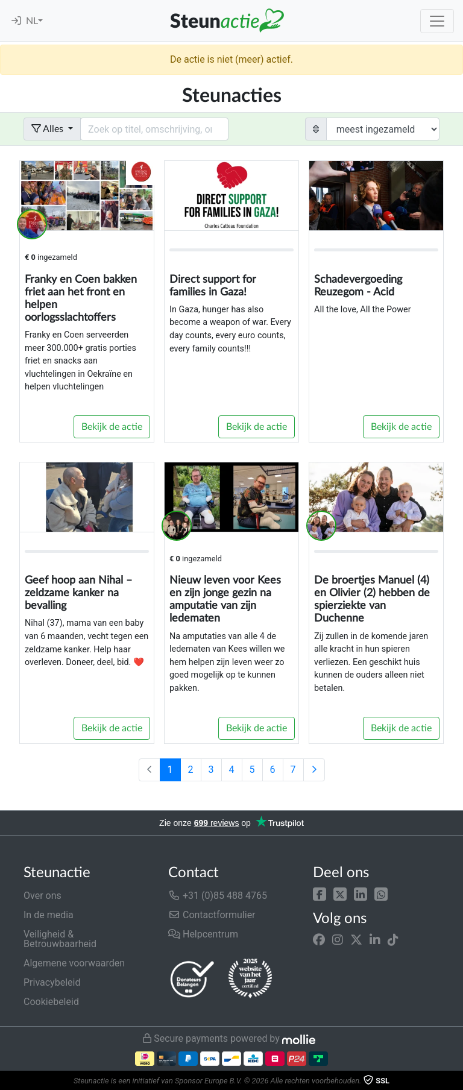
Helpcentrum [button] (203, 934)
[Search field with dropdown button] (154, 129)
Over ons (42, 895)
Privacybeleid (52, 982)
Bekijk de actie (111, 427)
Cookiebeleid (51, 1001)
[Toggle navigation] (437, 21)
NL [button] (32, 21)
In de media (49, 915)
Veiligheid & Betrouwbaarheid (60, 939)
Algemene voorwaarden (74, 963)
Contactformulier (212, 915)
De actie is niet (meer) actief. (231, 59)
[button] (319, 893)
